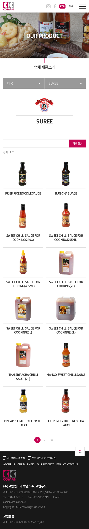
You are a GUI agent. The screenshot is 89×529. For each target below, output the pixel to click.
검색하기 (77, 143)
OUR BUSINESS (26, 464)
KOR (62, 6)
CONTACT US (70, 464)
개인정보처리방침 (14, 458)
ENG (70, 6)
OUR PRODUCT (45, 464)
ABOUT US (9, 464)
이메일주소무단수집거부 (42, 458)
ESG (58, 464)
